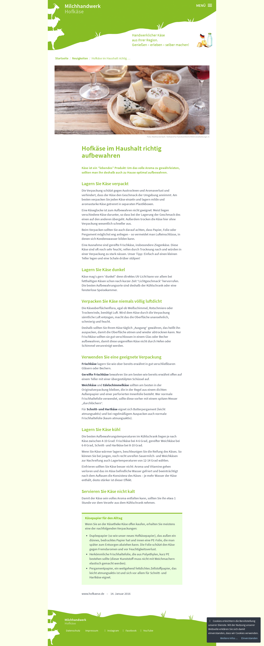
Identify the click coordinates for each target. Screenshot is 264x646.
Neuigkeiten (80, 58)
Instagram (111, 630)
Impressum (91, 630)
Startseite (61, 58)
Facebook (129, 630)
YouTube (146, 630)
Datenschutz (73, 630)
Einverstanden (249, 638)
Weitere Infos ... (229, 638)
